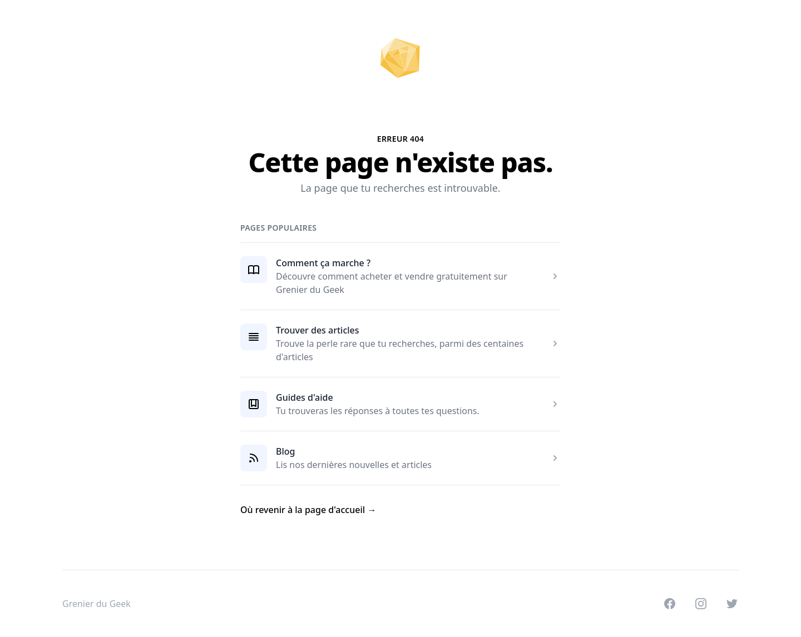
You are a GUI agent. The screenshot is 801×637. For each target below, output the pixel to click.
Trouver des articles (317, 330)
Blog (285, 451)
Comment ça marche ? (323, 263)
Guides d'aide (304, 397)
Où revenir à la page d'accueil (308, 510)
